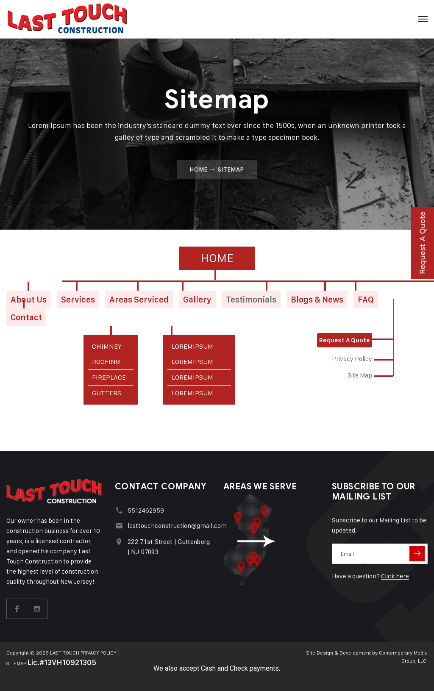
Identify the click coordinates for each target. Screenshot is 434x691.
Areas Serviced (139, 299)
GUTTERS (106, 393)
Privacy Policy (352, 359)
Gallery (197, 299)
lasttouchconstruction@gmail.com (177, 526)
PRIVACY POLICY (99, 652)
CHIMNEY (107, 346)
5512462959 (146, 510)
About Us (29, 299)
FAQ (366, 299)
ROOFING (106, 362)
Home (199, 169)
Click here (395, 576)
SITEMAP (16, 663)
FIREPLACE (109, 377)
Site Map (360, 375)
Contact (26, 317)
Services (78, 299)
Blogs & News (317, 299)
